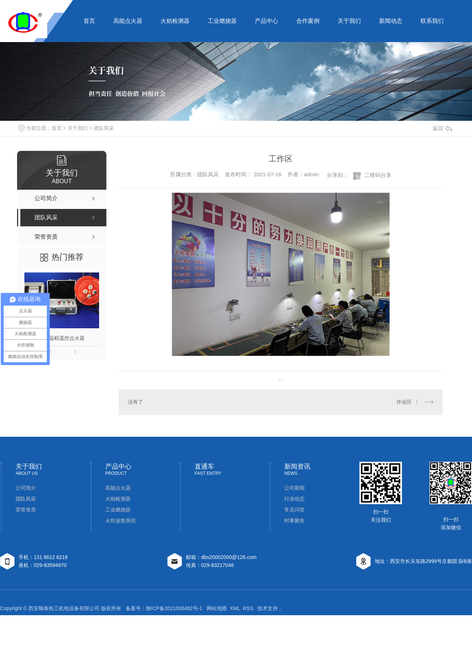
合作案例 (308, 21)
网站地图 (217, 608)
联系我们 (432, 21)
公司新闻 (294, 488)
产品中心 (266, 21)
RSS (248, 608)
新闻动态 (390, 21)
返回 (442, 128)
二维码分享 (377, 175)
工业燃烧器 (222, 21)
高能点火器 (127, 21)
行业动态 (294, 499)
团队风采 (104, 128)
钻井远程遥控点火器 (62, 338)
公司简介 (26, 488)
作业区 (404, 402)
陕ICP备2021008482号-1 (174, 608)
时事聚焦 (294, 520)
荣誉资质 (26, 510)
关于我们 (349, 21)
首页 (89, 21)
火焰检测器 (175, 21)
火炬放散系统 (120, 520)
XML (235, 608)
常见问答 (294, 510)
